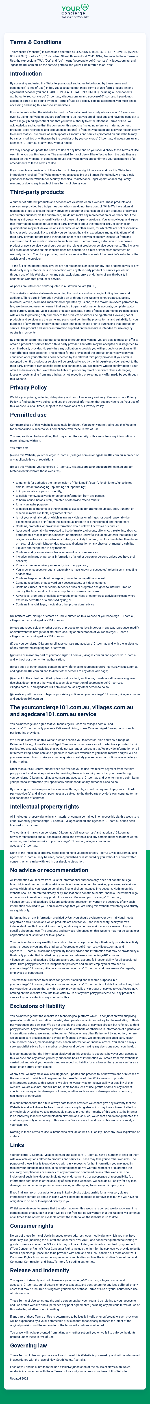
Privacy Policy (95, 406)
